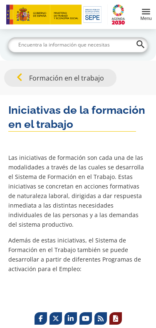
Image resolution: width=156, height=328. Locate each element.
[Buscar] (78, 44)
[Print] (115, 318)
